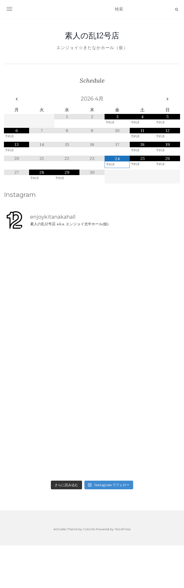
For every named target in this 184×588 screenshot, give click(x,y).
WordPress (123, 529)
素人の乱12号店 (92, 35)
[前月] (16, 99)
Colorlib (89, 529)
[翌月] (167, 99)
